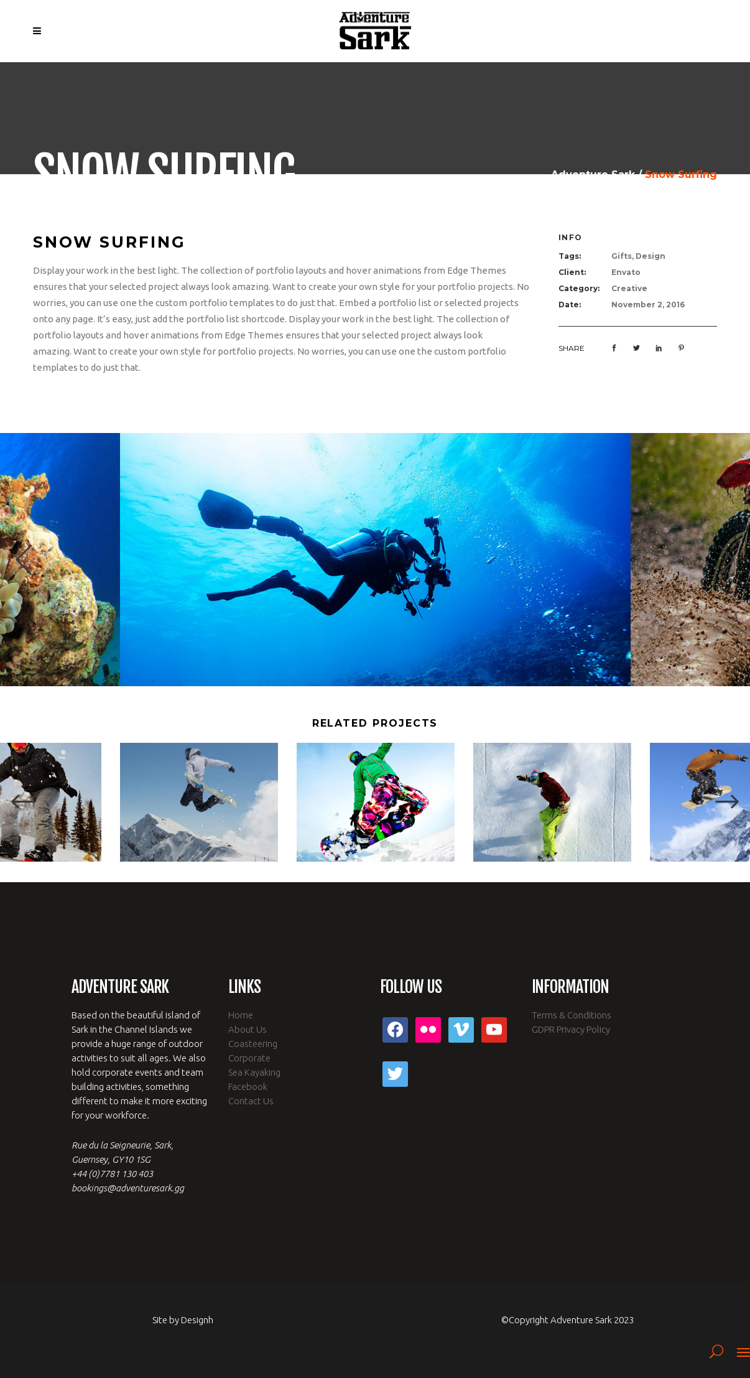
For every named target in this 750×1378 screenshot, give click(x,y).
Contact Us (251, 1101)
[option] (375, 559)
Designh (197, 1320)
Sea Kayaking (254, 1072)
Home (240, 1015)
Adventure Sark (593, 175)
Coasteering (252, 1043)
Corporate (249, 1058)
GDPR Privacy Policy (571, 1029)
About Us (247, 1029)
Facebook (247, 1086)
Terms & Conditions (571, 1015)
